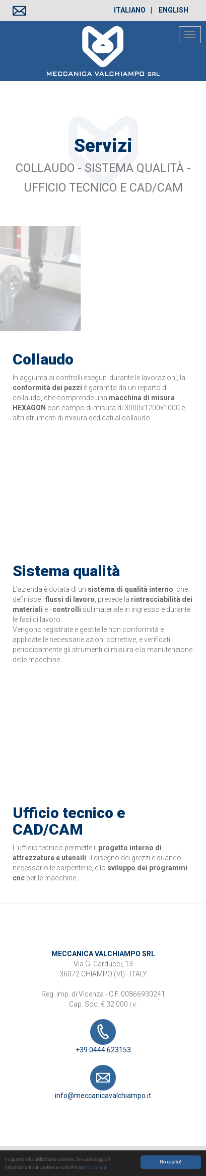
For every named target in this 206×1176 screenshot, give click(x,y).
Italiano (130, 10)
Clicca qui (96, 1168)
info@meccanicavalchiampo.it (103, 1082)
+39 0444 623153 (103, 1036)
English (173, 10)
